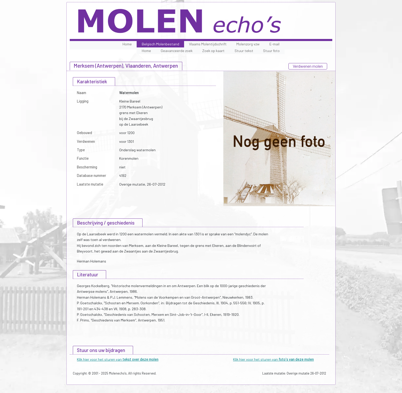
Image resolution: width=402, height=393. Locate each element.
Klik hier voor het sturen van (117, 359)
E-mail (274, 44)
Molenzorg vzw (247, 44)
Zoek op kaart (213, 50)
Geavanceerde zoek (177, 50)
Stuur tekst (244, 50)
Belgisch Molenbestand (160, 44)
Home (127, 44)
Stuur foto (271, 50)
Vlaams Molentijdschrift (208, 44)
